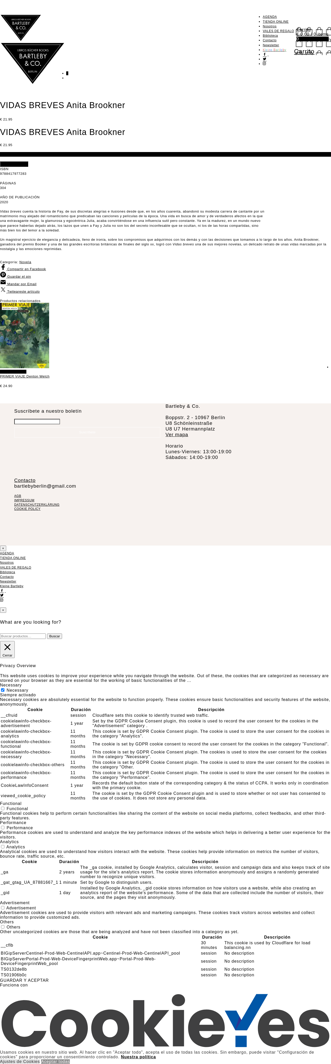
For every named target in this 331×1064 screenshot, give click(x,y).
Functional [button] (10, 803)
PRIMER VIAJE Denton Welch (25, 376)
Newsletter (271, 45)
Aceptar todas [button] (55, 1061)
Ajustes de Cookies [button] (20, 1061)
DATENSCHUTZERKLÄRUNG (36, 505)
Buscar (54, 636)
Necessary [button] (11, 685)
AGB (17, 496)
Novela (25, 262)
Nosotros (269, 26)
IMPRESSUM (24, 500)
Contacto (269, 40)
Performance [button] (13, 822)
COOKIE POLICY (27, 509)
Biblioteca (270, 35)
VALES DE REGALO (278, 31)
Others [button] (7, 922)
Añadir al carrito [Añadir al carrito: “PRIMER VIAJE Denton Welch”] (13, 372)
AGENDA (270, 17)
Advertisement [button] (15, 903)
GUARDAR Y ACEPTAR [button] (24, 980)
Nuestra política (138, 1057)
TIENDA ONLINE (276, 22)
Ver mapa (177, 434)
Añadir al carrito (14, 164)
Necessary (17, 690)
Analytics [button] (9, 842)
